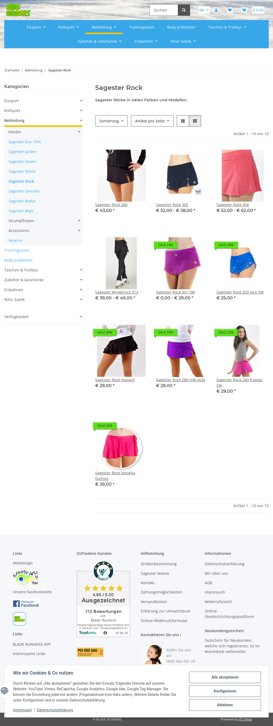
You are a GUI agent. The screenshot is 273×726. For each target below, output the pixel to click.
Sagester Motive (155, 573)
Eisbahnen (13, 289)
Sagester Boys (21, 210)
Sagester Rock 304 (232, 204)
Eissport (11, 100)
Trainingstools (17, 250)
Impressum (22, 710)
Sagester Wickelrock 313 (116, 292)
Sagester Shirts (22, 171)
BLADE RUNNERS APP (32, 644)
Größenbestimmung (159, 563)
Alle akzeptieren (224, 677)
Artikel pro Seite (150, 120)
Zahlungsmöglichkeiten (161, 592)
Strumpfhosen (21, 220)
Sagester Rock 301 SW (175, 292)
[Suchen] (164, 10)
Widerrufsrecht (218, 601)
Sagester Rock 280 (111, 204)
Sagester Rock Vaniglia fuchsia (115, 475)
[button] (216, 10)
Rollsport (12, 110)
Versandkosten (154, 601)
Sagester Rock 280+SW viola (180, 379)
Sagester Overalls (24, 191)
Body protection (18, 260)
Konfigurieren (225, 691)
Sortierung (109, 120)
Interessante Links (29, 653)
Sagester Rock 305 (172, 204)
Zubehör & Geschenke (24, 279)
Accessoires (19, 230)
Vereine (15, 240)
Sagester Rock (21, 181)
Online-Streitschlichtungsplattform (229, 613)
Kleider (15, 131)
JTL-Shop (245, 719)
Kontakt (147, 582)
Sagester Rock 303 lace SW (240, 292)
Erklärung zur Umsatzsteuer (166, 610)
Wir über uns (216, 573)
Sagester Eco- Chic (25, 141)
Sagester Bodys (22, 200)
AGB (208, 582)
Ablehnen (225, 705)
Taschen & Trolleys (21, 269)
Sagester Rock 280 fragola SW (239, 382)
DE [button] (201, 10)
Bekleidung (14, 120)
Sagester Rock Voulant (115, 379)
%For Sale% (14, 299)
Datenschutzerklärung (55, 710)
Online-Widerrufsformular (164, 620)
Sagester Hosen (22, 161)
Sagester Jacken (23, 151)
